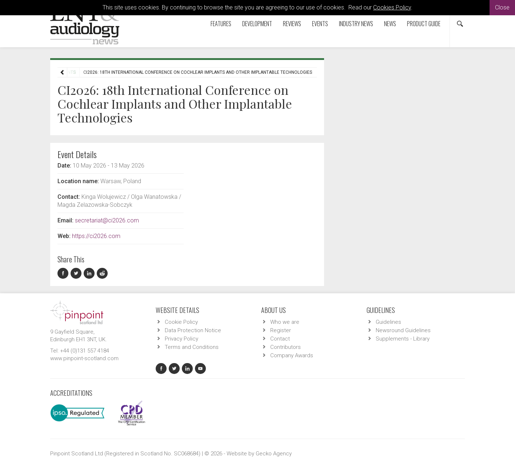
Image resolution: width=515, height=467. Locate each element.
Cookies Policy (392, 7)
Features (221, 23)
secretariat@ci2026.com (107, 220)
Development (257, 23)
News (390, 23)
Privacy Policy (181, 338)
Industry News (356, 23)
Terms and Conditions (192, 347)
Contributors (285, 347)
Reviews (292, 23)
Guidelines (388, 322)
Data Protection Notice (193, 330)
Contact (280, 338)
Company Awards (291, 355)
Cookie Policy (181, 322)
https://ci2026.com (96, 236)
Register (280, 330)
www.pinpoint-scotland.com (84, 358)
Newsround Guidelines (403, 330)
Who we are (284, 322)
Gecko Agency (274, 453)
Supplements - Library (403, 338)
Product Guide (423, 23)
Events (320, 23)
